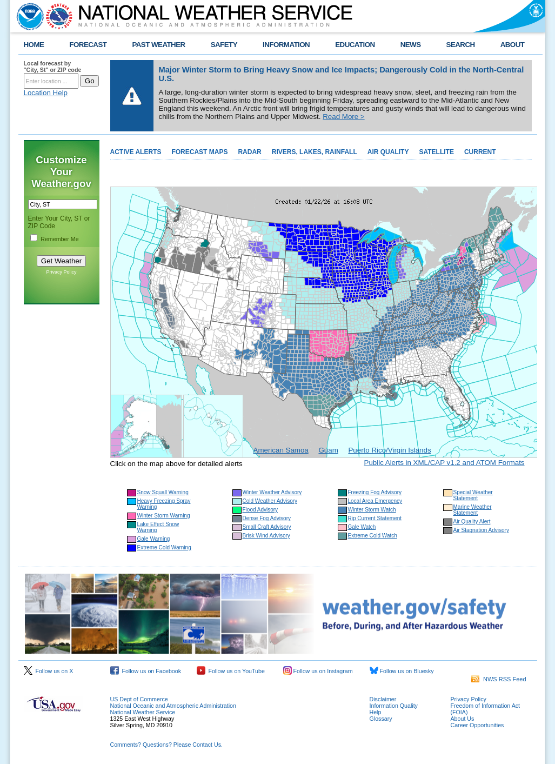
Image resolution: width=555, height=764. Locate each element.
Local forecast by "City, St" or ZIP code (53, 66)
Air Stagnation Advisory (481, 530)
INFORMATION (286, 45)
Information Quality (394, 705)
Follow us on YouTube (231, 671)
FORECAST (87, 45)
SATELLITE (436, 152)
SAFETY (224, 45)
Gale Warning (153, 539)
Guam (328, 450)
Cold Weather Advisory (270, 501)
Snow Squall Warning (163, 492)
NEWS (410, 45)
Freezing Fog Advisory (375, 492)
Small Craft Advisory (267, 527)
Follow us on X (48, 671)
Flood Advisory (260, 510)
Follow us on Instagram (318, 671)
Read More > (343, 116)
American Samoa (281, 450)
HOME (34, 45)
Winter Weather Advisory (272, 492)
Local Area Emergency (375, 501)
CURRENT (480, 152)
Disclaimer (383, 699)
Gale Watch (362, 527)
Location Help (46, 93)
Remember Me (59, 239)
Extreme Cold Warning (164, 547)
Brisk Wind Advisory (266, 536)
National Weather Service (143, 712)
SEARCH (460, 45)
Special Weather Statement (473, 495)
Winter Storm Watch (372, 510)
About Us (462, 718)
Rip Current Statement (375, 518)
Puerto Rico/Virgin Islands (389, 450)
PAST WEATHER (158, 45)
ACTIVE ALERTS (136, 152)
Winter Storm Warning (163, 516)
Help (376, 712)
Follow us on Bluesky (402, 671)
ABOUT (512, 45)
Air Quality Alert (472, 521)
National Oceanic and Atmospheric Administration (173, 705)
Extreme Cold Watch (372, 536)
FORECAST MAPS (199, 152)
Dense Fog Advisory (267, 518)
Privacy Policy (61, 272)
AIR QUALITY (388, 152)
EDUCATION (355, 45)
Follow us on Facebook (146, 671)
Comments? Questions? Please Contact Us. (166, 744)
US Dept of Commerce (139, 699)
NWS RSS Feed (498, 679)
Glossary (381, 718)
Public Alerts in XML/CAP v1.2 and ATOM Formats (444, 463)
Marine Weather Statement (472, 510)
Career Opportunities (477, 725)
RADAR (249, 152)
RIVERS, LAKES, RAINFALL (314, 152)
